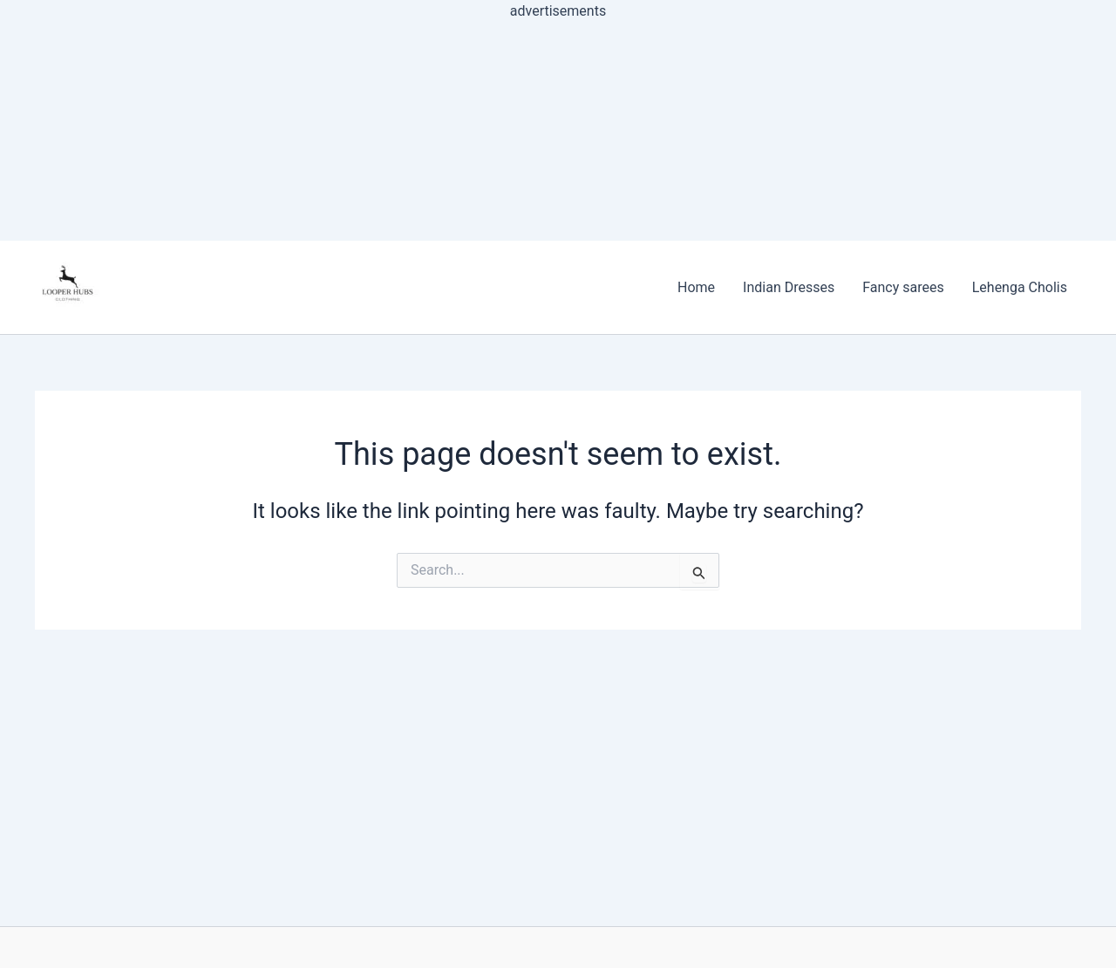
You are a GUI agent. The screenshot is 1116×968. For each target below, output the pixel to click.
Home (696, 287)
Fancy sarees (903, 287)
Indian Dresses (788, 287)
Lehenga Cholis (1019, 287)
